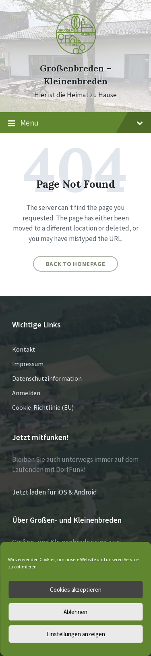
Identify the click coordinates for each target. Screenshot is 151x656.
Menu (75, 123)
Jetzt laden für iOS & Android (54, 492)
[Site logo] (76, 53)
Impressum (27, 364)
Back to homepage (75, 264)
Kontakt (23, 349)
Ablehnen (75, 612)
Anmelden (26, 393)
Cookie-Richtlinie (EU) (43, 407)
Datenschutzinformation (47, 378)
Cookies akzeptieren (75, 589)
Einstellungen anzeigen (75, 634)
